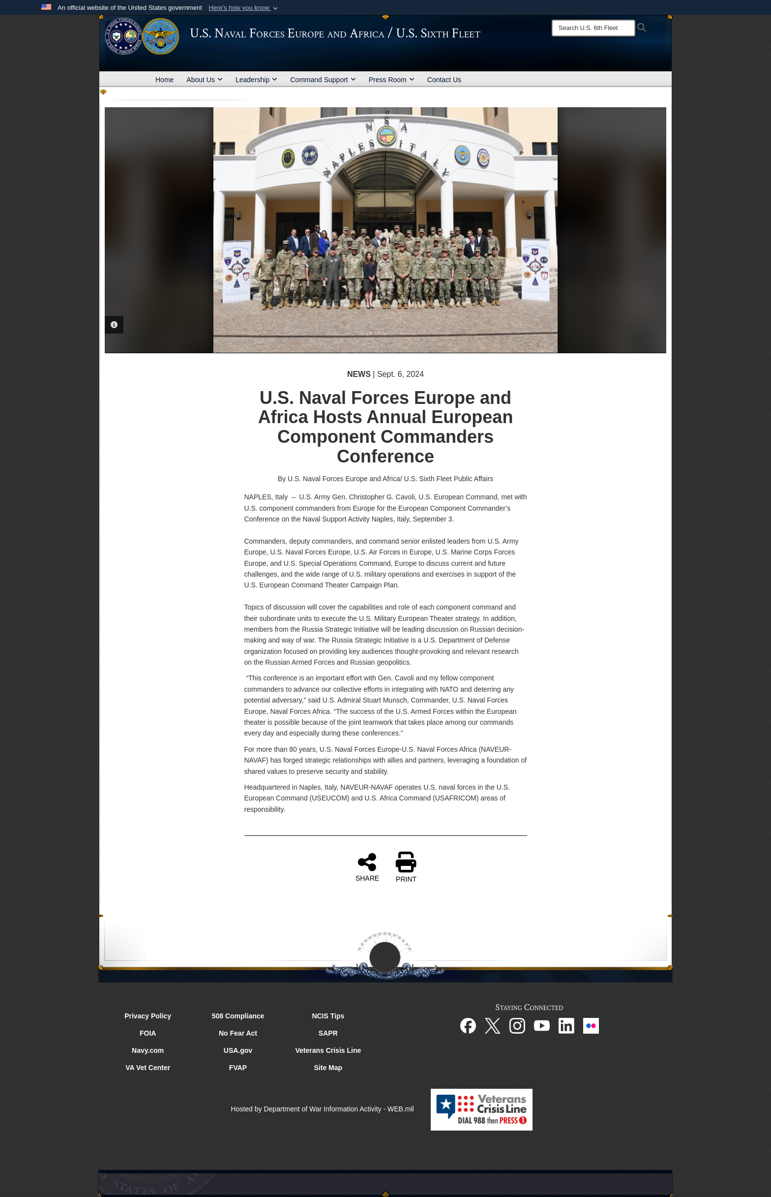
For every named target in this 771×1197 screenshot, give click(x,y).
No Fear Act (238, 1033)
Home (164, 80)
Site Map (328, 1068)
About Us (204, 80)
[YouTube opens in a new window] (542, 1025)
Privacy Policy (147, 1016)
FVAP (238, 1068)
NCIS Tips (328, 1016)
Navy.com (148, 1050)
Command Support (323, 80)
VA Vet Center (147, 1068)
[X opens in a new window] (493, 1025)
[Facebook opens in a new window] (468, 1025)
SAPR (328, 1033)
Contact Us (444, 80)
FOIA (148, 1033)
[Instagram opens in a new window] (517, 1025)
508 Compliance (238, 1016)
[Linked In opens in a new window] (566, 1025)
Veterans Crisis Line (328, 1050)
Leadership (256, 80)
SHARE (367, 867)
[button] (244, 8)
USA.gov (238, 1050)
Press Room (392, 80)
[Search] (593, 28)
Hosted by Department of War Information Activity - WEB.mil (322, 1109)
